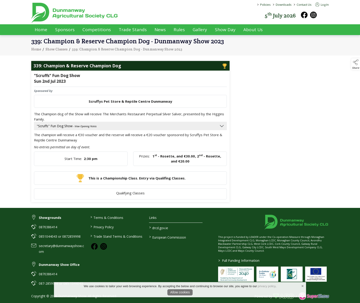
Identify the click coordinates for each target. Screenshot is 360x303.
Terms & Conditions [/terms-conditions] (106, 217)
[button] (325, 15)
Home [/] (41, 30)
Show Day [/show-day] (225, 30)
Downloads (284, 5)
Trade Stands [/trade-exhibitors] (133, 30)
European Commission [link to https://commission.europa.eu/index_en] (167, 237)
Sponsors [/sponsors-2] (65, 30)
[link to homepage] (74, 13)
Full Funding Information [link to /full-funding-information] (238, 260)
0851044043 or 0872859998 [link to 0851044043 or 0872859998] (60, 236)
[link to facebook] (94, 246)
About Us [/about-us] (253, 30)
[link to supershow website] (314, 296)
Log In (322, 5)
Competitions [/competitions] (96, 30)
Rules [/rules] (179, 30)
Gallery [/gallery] (200, 30)
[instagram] (313, 14)
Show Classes (56, 51)
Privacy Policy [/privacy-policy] (101, 226)
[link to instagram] (103, 246)
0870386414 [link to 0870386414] (48, 227)
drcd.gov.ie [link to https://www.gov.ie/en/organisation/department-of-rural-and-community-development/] (158, 227)
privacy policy (267, 286)
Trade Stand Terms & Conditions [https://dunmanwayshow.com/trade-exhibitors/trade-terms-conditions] (116, 236)
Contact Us (304, 5)
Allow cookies (180, 292)
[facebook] (304, 14)
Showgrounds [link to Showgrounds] (50, 217)
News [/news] (160, 30)
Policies (265, 5)
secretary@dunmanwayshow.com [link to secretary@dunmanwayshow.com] (61, 249)
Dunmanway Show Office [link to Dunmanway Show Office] (59, 264)
